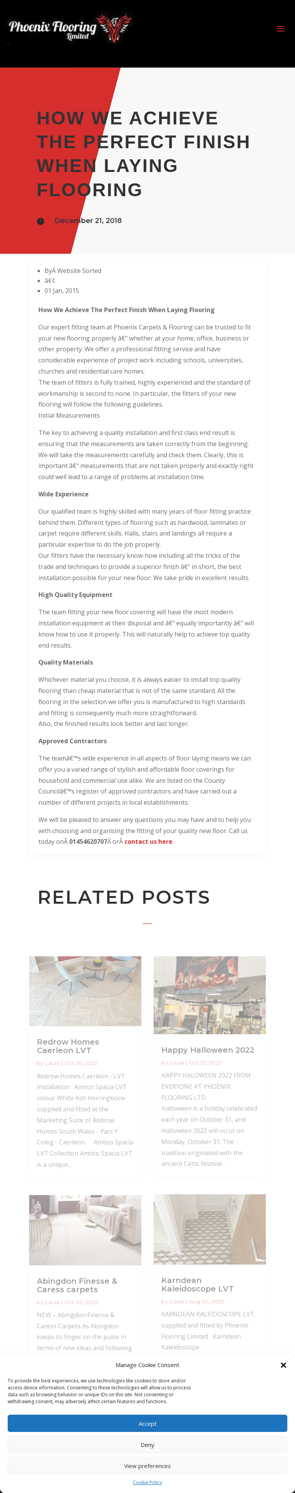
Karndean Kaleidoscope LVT (197, 1284)
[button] (283, 1365)
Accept (148, 1423)
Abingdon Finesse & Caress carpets (77, 1285)
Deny (147, 1444)
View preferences (147, 1466)
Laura (52, 1063)
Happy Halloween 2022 (207, 1050)
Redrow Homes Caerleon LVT (68, 1046)
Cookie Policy (147, 1482)
